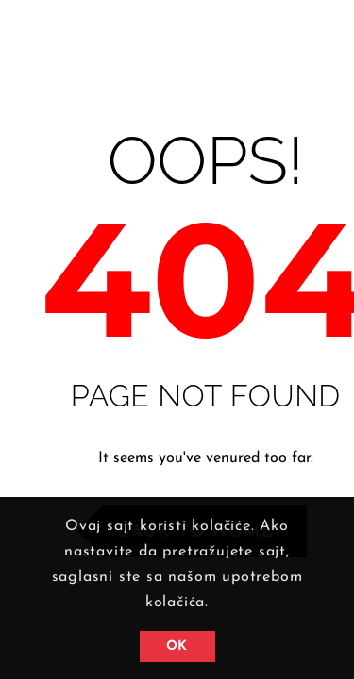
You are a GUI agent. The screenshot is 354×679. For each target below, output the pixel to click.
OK (177, 646)
